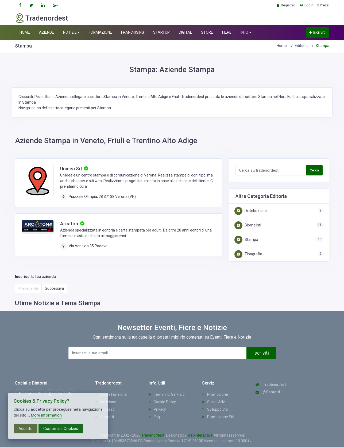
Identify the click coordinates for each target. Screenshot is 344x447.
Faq (154, 417)
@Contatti (268, 392)
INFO (246, 32)
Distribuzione (250, 211)
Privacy (157, 409)
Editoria (301, 46)
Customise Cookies (60, 428)
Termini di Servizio (167, 394)
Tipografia (248, 254)
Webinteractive (200, 435)
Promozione (215, 394)
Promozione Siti (218, 417)
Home (282, 46)
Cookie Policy (162, 402)
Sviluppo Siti (215, 409)
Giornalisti (247, 225)
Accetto (25, 428)
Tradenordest (271, 384)
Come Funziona (111, 394)
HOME (25, 32)
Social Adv (213, 402)
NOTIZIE (71, 32)
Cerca (314, 170)
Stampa (246, 239)
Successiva (54, 288)
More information (46, 415)
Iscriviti (317, 32)
